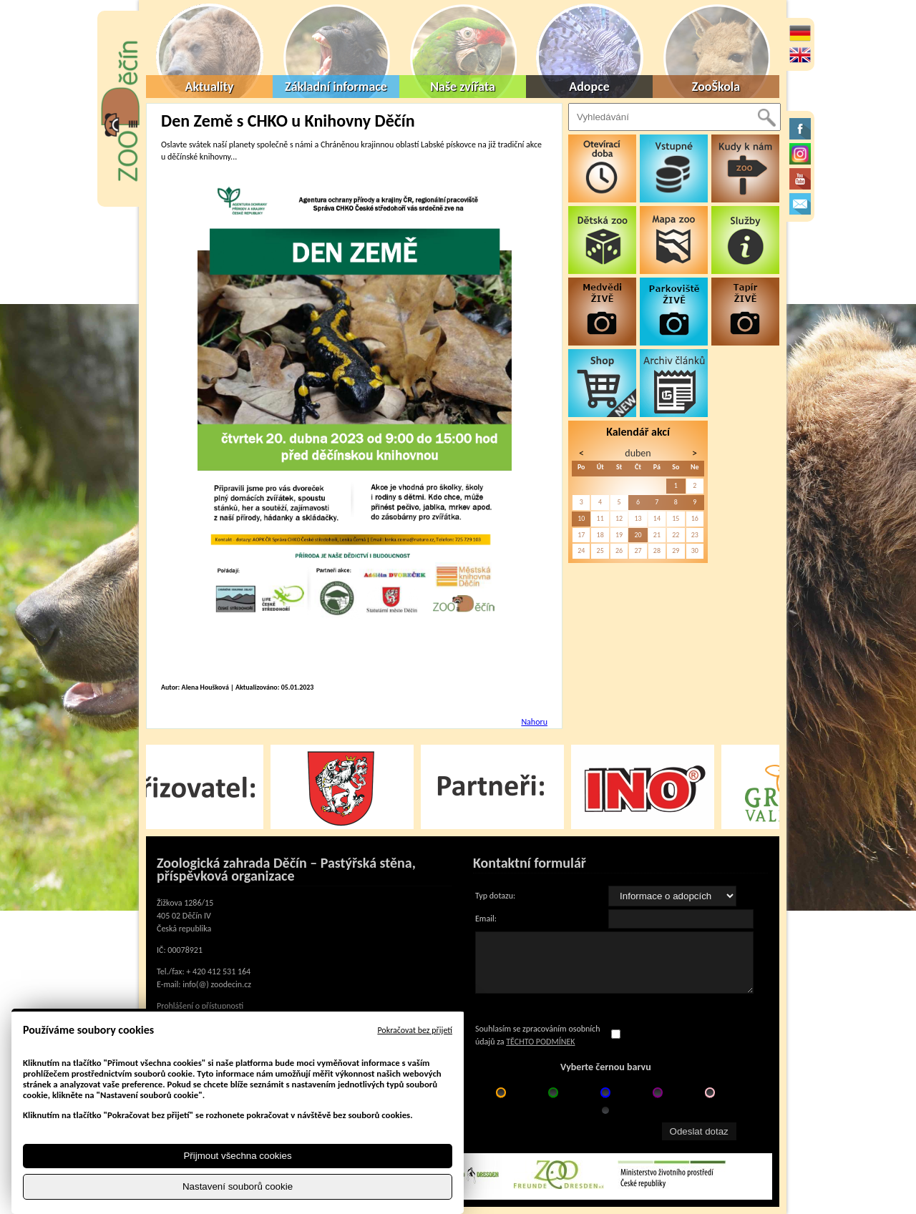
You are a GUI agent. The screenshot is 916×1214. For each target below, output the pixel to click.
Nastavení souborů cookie (237, 1186)
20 (637, 534)
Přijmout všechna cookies (237, 1155)
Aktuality (209, 86)
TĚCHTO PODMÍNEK (540, 1042)
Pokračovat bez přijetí (414, 1030)
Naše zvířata (462, 86)
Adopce (589, 86)
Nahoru (534, 722)
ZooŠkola (716, 86)
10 (581, 518)
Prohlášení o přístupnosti (200, 1006)
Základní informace (336, 86)
